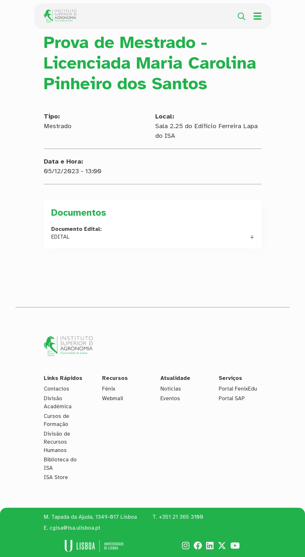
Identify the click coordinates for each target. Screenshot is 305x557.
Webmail (112, 398)
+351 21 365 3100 (181, 517)
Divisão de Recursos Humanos (57, 442)
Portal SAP (232, 398)
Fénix (108, 388)
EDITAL (60, 236)
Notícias (170, 388)
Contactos (56, 388)
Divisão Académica (57, 402)
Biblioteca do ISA (60, 463)
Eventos (170, 398)
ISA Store (56, 477)
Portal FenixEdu (238, 388)
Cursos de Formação (56, 420)
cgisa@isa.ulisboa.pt (75, 527)
